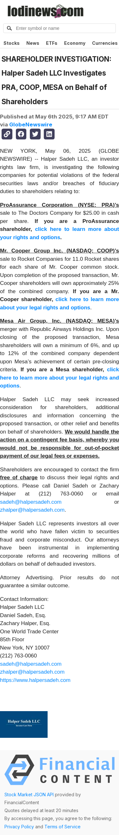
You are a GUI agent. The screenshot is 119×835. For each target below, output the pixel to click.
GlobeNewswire (30, 124)
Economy (74, 43)
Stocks (11, 43)
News (32, 43)
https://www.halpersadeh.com (35, 680)
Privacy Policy (19, 826)
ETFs (51, 43)
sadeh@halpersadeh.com (31, 502)
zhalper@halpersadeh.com (32, 510)
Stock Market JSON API (29, 794)
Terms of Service (62, 826)
